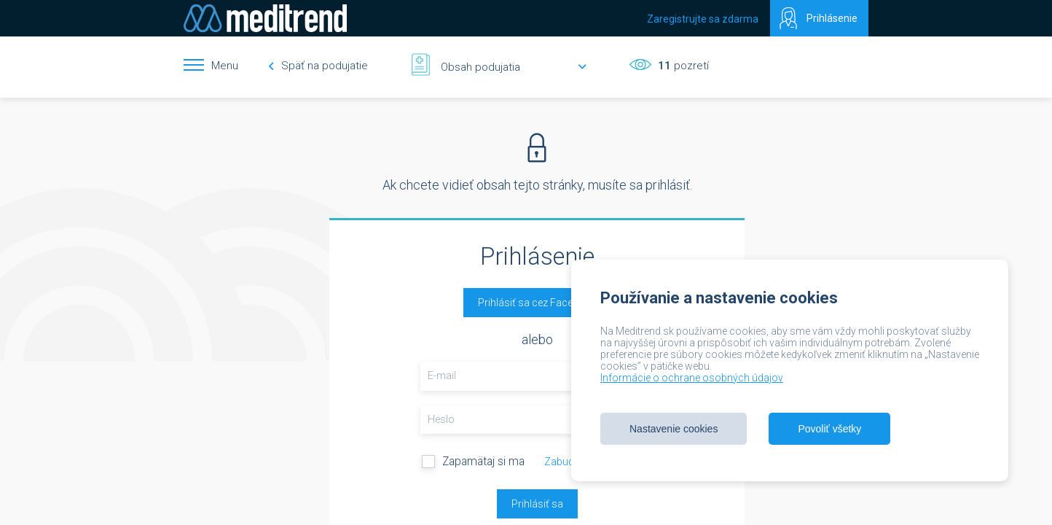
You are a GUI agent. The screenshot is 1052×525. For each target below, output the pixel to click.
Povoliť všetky (829, 429)
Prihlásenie (831, 18)
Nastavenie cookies (673, 429)
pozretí (682, 65)
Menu (224, 65)
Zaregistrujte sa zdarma (702, 19)
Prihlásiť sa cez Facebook (537, 302)
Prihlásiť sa (537, 504)
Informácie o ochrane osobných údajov (691, 378)
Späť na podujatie (317, 65)
